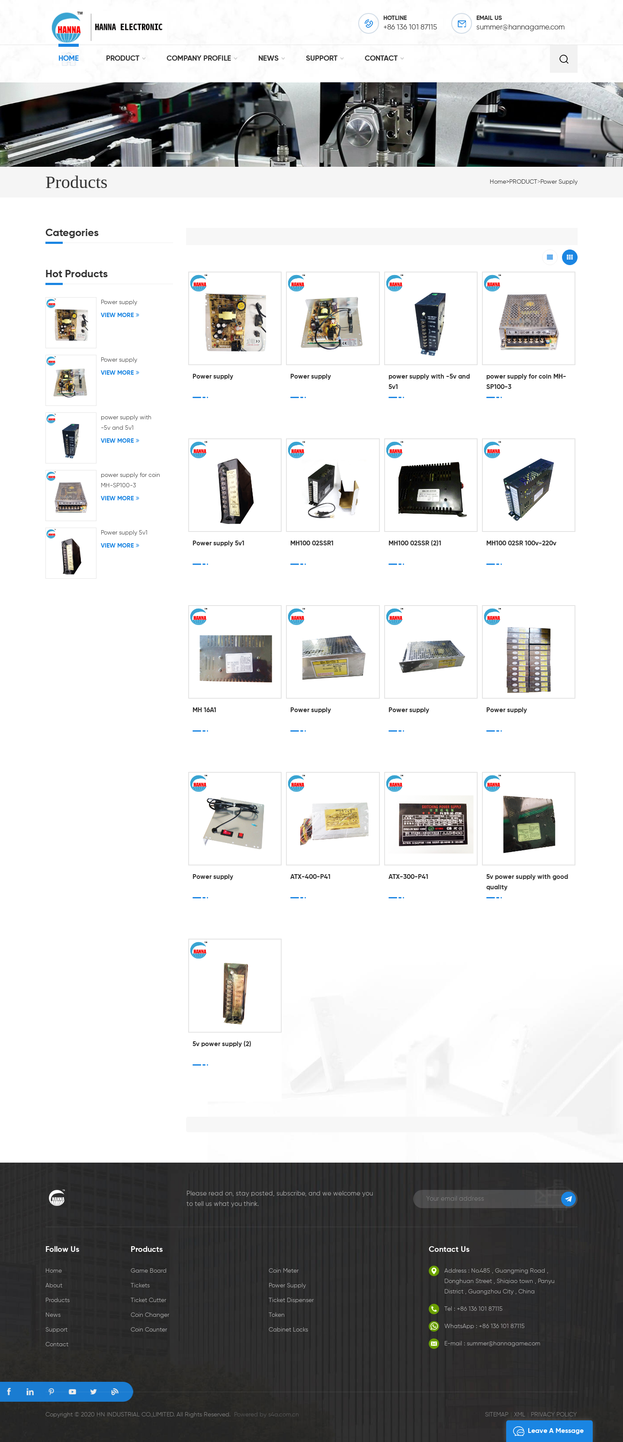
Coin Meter (284, 1271)
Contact (56, 1345)
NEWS (268, 58)
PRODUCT (122, 58)
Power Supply (287, 1286)
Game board (149, 1271)
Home (68, 58)
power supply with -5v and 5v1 (429, 381)
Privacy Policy (554, 1415)
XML (519, 1415)
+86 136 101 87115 (410, 27)
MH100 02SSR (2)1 (415, 543)
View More (117, 315)
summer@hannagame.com (520, 27)
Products (57, 1300)
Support (56, 1330)
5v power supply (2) (222, 1044)
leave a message (546, 1431)
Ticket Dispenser (291, 1300)
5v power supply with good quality (527, 882)
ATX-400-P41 (310, 877)
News (53, 1315)
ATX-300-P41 (408, 877)
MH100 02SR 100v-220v (521, 543)
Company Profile (199, 58)
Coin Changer (150, 1315)
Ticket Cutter (148, 1300)
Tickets (140, 1286)
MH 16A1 (204, 710)
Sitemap (496, 1415)
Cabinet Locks (288, 1330)
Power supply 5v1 (218, 543)
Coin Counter (149, 1330)
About (53, 1286)
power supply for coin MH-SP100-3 (526, 381)
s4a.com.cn (283, 1415)
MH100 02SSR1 (312, 543)
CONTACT (381, 58)
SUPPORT (321, 58)
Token (277, 1315)
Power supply (559, 182)
